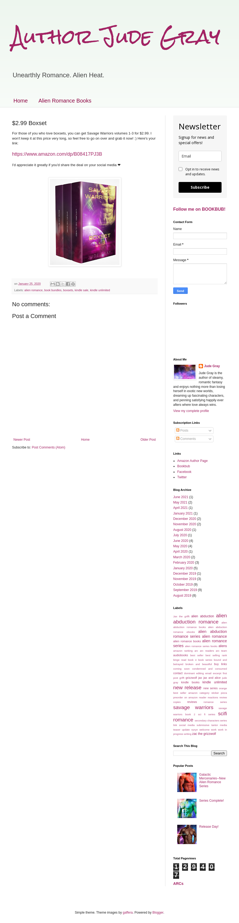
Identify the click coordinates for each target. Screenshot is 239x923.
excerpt (217, 673)
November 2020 (184, 524)
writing (187, 733)
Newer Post (21, 440)
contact (178, 673)
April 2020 (180, 551)
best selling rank (216, 655)
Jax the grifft (181, 616)
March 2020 (181, 557)
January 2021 (183, 513)
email (208, 673)
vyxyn (194, 729)
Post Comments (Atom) (48, 447)
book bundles (52, 290)
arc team (221, 650)
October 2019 (183, 584)
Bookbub (183, 466)
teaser (176, 729)
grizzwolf (191, 677)
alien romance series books (201, 646)
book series (205, 659)
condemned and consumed (209, 668)
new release (187, 687)
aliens (223, 646)
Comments (186, 439)
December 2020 (184, 519)
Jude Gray (212, 366)
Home (20, 101)
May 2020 (180, 546)
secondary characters (207, 720)
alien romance (33, 290)
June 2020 (180, 541)
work (213, 729)
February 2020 (183, 562)
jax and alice (211, 677)
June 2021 (180, 497)
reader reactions (208, 697)
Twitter (182, 477)
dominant (189, 673)
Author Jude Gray (116, 36)
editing (200, 673)
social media (187, 725)
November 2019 (184, 579)
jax (200, 677)
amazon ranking (183, 650)
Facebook (184, 472)
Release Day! (209, 827)
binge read (179, 659)
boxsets (68, 290)
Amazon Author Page (192, 461)
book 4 (192, 659)
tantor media (219, 725)
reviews (192, 701)
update (186, 729)
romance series (215, 702)
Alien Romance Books (64, 101)
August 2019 (182, 595)
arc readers (207, 650)
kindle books (190, 682)
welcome (204, 729)
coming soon (181, 668)
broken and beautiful (199, 664)
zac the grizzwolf (204, 734)
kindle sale (81, 290)
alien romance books (187, 641)
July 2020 (180, 535)
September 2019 (185, 590)
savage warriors (193, 707)
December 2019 (184, 573)
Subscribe (200, 187)
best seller (196, 655)
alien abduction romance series (200, 634)
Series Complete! (211, 800)
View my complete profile (191, 411)
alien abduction (202, 616)
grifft (181, 677)
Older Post (148, 440)
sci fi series (206, 714)
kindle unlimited (100, 290)
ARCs (178, 883)
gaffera (128, 912)
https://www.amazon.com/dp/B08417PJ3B (57, 154)
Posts (182, 430)
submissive (203, 725)
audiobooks (180, 655)
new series (210, 688)
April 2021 (180, 508)
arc (196, 650)
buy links (220, 664)
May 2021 (180, 502)
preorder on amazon (185, 697)
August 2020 (182, 530)
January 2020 (183, 568)
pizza (224, 692)
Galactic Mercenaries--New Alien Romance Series (212, 780)
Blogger (158, 912)
